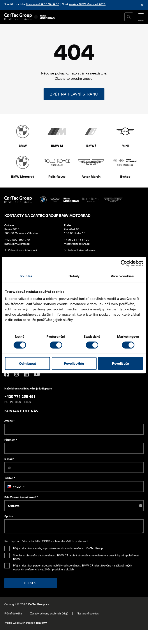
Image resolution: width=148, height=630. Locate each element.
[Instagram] (16, 374)
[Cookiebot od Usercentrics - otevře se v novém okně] (124, 263)
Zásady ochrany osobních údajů (49, 613)
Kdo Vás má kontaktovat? (21, 497)
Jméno (9, 421)
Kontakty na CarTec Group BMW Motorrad (47, 215)
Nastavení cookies (88, 613)
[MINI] (55, 200)
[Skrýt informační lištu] (142, 5)
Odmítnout (27, 363)
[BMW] (43, 199)
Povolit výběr (74, 363)
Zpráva (8, 516)
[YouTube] (37, 374)
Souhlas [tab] (26, 276)
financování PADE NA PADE (42, 4)
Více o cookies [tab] (122, 276)
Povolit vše (120, 363)
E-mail (9, 459)
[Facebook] (6, 374)
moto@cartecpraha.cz (77, 244)
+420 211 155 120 (76, 240)
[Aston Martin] (113, 200)
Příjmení (10, 440)
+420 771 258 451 (19, 396)
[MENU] (141, 16)
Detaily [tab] (74, 276)
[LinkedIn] (26, 374)
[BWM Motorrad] (47, 17)
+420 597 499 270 (17, 240)
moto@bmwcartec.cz (17, 244)
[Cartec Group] (18, 16)
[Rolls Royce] (91, 200)
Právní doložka (13, 613)
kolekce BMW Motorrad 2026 (87, 4)
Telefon (9, 478)
